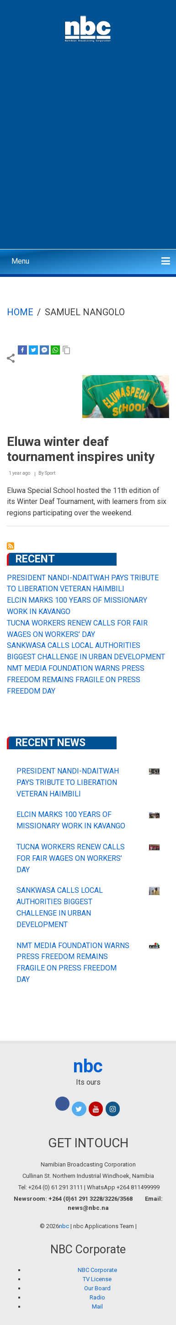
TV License (97, 1279)
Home (20, 312)
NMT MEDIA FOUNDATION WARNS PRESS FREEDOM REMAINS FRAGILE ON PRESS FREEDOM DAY (75, 679)
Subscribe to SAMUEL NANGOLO (10, 546)
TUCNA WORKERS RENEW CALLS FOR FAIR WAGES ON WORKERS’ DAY (70, 858)
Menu (20, 261)
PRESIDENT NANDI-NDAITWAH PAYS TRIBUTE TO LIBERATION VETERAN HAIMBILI (67, 782)
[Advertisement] (88, 154)
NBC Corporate (97, 1270)
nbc (88, 1066)
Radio (97, 1297)
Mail (97, 1306)
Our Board (97, 1288)
